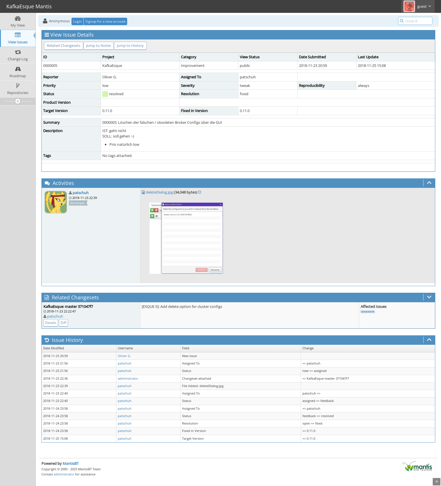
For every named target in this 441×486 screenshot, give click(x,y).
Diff (63, 322)
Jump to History (130, 45)
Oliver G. (124, 356)
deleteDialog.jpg (159, 192)
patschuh (81, 192)
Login (77, 21)
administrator (128, 379)
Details (50, 322)
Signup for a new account (105, 21)
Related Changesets (63, 45)
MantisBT (71, 463)
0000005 (368, 311)
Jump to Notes (98, 45)
